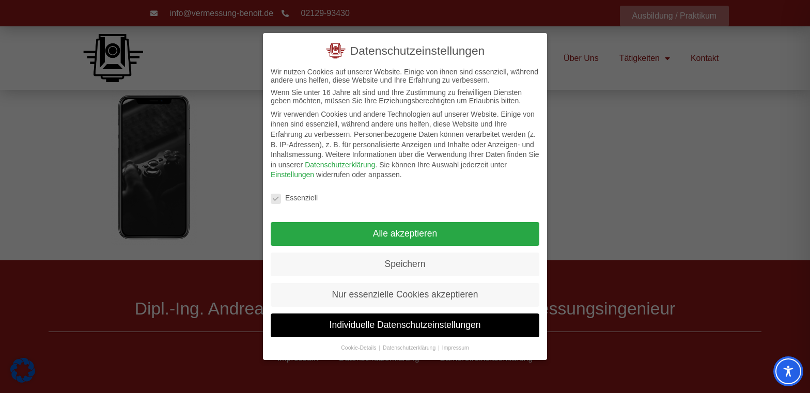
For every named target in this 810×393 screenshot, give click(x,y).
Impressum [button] (455, 346)
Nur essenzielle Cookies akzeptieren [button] (405, 293)
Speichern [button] (405, 263)
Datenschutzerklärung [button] (410, 346)
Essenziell (294, 197)
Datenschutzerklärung (340, 164)
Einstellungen (292, 174)
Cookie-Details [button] (359, 346)
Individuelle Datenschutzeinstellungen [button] (405, 324)
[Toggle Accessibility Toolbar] (788, 371)
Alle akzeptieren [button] (405, 232)
